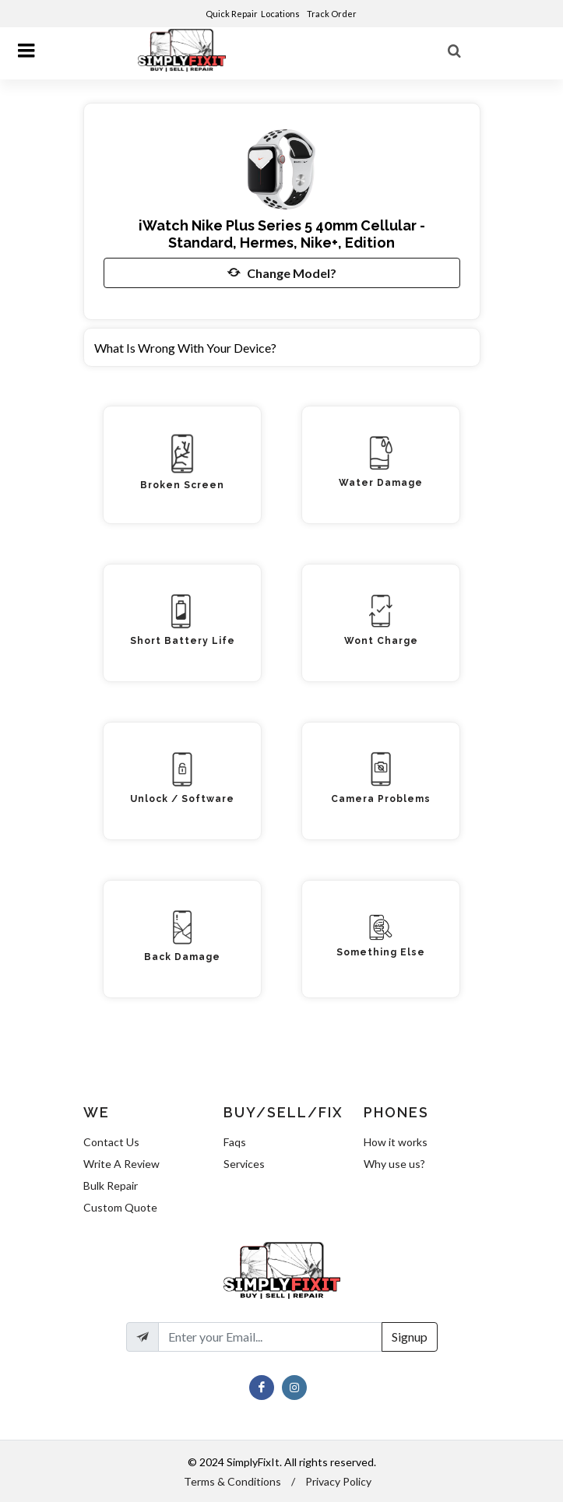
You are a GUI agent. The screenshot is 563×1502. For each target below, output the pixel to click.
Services (244, 1163)
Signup (410, 1336)
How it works (396, 1141)
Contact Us (111, 1141)
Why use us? (394, 1163)
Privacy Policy (338, 1481)
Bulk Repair (110, 1185)
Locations (281, 14)
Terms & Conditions (232, 1481)
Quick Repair (232, 14)
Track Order (332, 14)
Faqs (234, 1141)
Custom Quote (120, 1207)
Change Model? (281, 272)
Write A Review (121, 1163)
